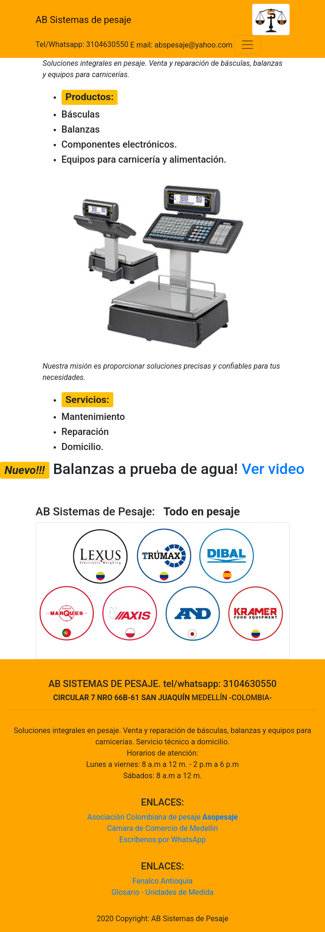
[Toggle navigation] (247, 44)
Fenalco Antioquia (162, 881)
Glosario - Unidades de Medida (162, 892)
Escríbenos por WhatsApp (162, 839)
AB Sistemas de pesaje (84, 19)
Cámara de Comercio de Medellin (162, 828)
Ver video (273, 469)
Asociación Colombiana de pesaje (162, 817)
